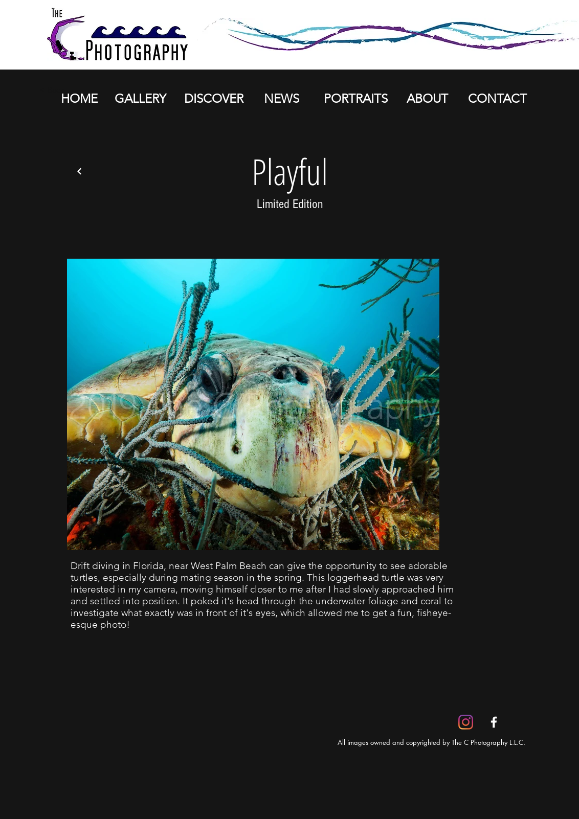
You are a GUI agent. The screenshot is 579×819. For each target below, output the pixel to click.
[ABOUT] (427, 98)
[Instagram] (465, 722)
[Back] (79, 171)
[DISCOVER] (214, 98)
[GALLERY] (140, 98)
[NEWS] (281, 98)
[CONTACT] (497, 98)
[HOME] (79, 98)
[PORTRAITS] (355, 98)
